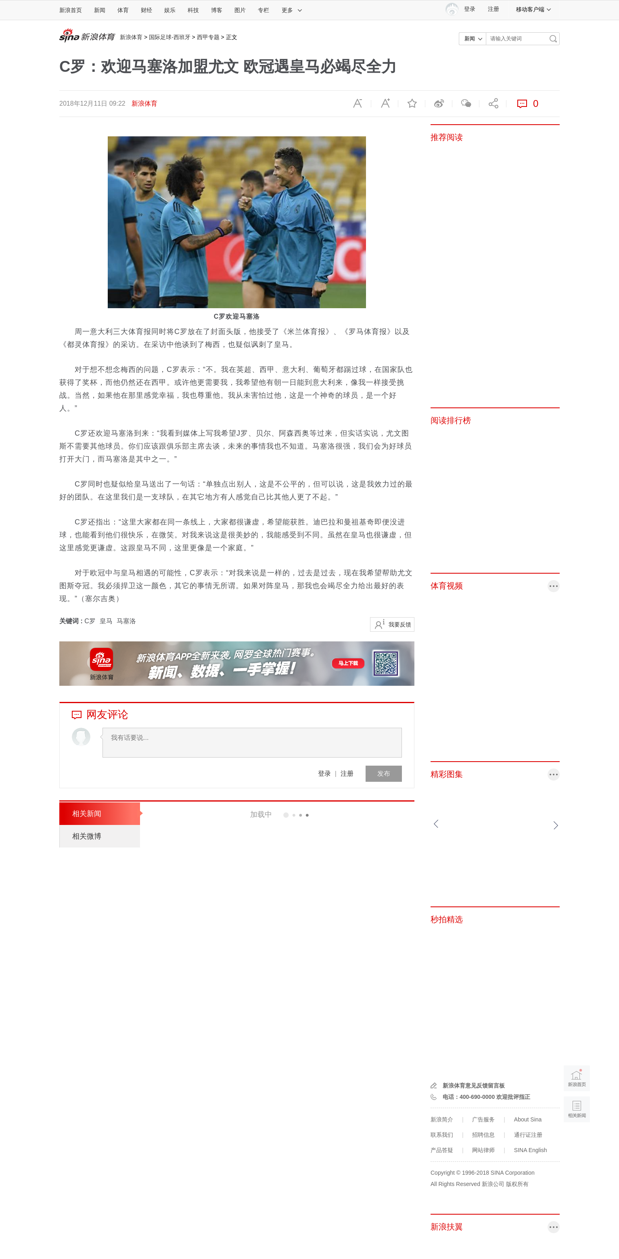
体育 (123, 10)
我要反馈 (400, 624)
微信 (465, 104)
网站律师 (483, 1150)
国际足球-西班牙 (169, 37)
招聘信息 (483, 1135)
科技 (193, 10)
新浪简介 (442, 1119)
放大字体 (384, 104)
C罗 (90, 621)
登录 (324, 773)
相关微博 (86, 836)
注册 (493, 9)
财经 (146, 10)
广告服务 (483, 1119)
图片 (240, 10)
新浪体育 (131, 37)
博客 (216, 10)
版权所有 (517, 1184)
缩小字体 (357, 104)
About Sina (528, 1119)
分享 (492, 104)
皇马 (106, 621)
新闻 (99, 10)
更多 (292, 10)
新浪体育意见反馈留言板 (474, 1085)
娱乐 (170, 10)
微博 (438, 104)
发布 (383, 773)
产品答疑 (442, 1150)
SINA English (530, 1150)
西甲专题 (208, 37)
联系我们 (442, 1135)
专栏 (263, 10)
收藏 (411, 104)
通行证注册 (528, 1135)
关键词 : (71, 621)
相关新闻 (86, 814)
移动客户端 (534, 9)
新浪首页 (70, 10)
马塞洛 (126, 621)
